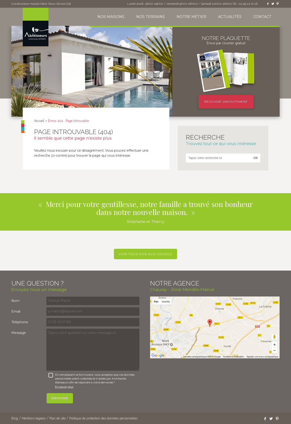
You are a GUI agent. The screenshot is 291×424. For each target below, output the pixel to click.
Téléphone (19, 322)
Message (18, 333)
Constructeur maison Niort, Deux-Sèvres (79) (41, 3)
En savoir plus (64, 386)
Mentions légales (33, 418)
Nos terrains (150, 17)
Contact (262, 17)
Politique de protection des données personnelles (103, 418)
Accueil (39, 121)
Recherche (223, 140)
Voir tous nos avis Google (145, 254)
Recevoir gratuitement (226, 101)
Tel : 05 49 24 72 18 (245, 3)
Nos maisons (110, 17)
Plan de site (57, 418)
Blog (14, 418)
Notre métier (191, 17)
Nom (15, 301)
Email (15, 311)
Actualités (229, 17)
